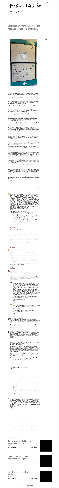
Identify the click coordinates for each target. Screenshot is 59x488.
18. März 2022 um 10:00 (17, 229)
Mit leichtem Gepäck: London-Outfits (20, 473)
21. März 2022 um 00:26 (19, 398)
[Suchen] (47, 2)
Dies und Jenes (12, 341)
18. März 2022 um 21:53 (23, 211)
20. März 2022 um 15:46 (27, 331)
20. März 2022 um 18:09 (23, 367)
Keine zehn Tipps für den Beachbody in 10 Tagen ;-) (18, 457)
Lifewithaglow (12, 249)
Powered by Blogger (29, 485)
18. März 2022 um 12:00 (19, 249)
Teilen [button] (46, 39)
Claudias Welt (12, 398)
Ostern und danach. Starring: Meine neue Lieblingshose (19, 442)
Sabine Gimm (12, 318)
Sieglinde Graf (12, 270)
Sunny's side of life (16, 211)
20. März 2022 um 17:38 (19, 341)
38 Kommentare (13, 463)
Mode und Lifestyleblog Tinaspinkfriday (16, 331)
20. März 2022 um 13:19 (19, 318)
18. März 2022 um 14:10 (19, 270)
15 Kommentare (13, 478)
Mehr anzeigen (34, 447)
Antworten (12, 227)
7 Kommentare (13, 447)
